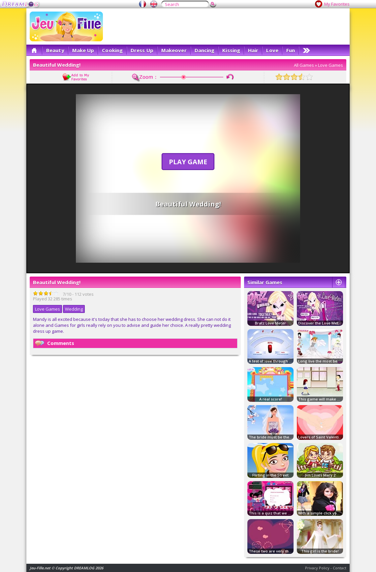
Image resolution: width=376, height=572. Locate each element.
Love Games (330, 65)
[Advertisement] (242, 58)
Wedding (74, 309)
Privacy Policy (317, 567)
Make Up (83, 50)
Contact (339, 567)
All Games (304, 65)
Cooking (112, 50)
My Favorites (337, 4)
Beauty (55, 50)
